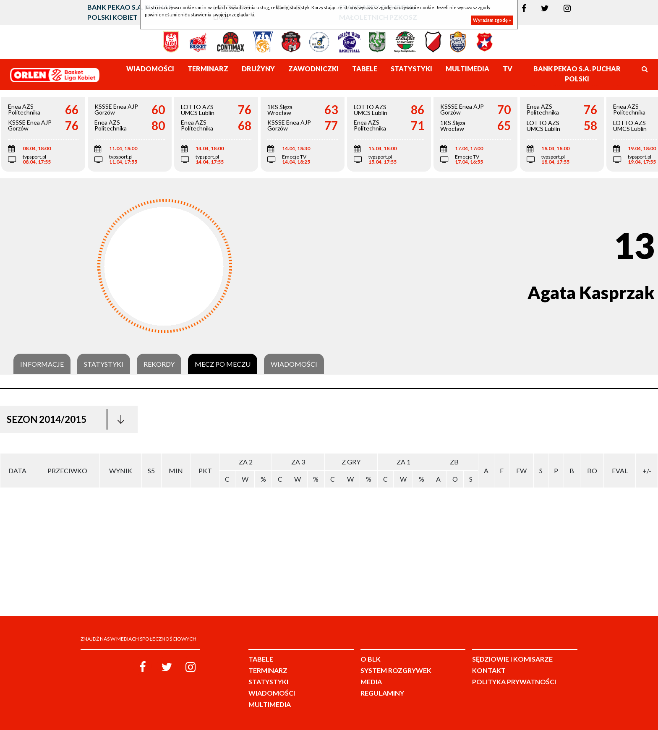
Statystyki (103, 364)
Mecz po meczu (223, 364)
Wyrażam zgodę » (492, 20)
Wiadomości (294, 364)
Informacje (42, 364)
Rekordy (159, 364)
